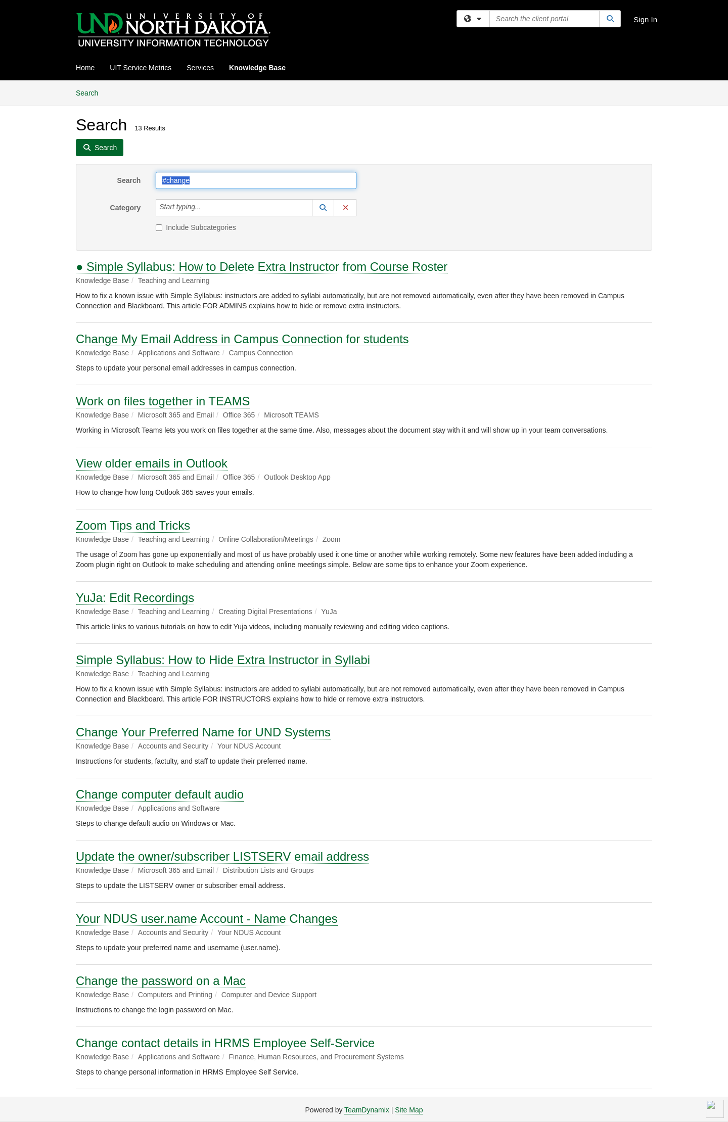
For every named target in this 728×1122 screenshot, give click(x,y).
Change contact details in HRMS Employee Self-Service (225, 1043)
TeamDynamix (366, 1110)
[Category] (206, 207)
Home (85, 68)
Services (200, 68)
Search (91, 92)
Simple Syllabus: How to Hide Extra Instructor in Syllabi (223, 660)
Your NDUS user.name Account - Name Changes (207, 918)
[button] (323, 207)
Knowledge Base (257, 68)
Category (125, 208)
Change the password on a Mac (161, 981)
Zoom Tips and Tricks (133, 525)
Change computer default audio (160, 794)
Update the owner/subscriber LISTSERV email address (222, 856)
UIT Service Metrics (140, 68)
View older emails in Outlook (152, 463)
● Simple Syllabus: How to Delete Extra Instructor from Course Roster (261, 266)
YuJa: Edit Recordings (135, 597)
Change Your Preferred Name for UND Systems (203, 732)
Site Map (409, 1110)
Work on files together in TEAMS (163, 401)
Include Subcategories (196, 227)
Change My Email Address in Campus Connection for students (242, 339)
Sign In (645, 19)
